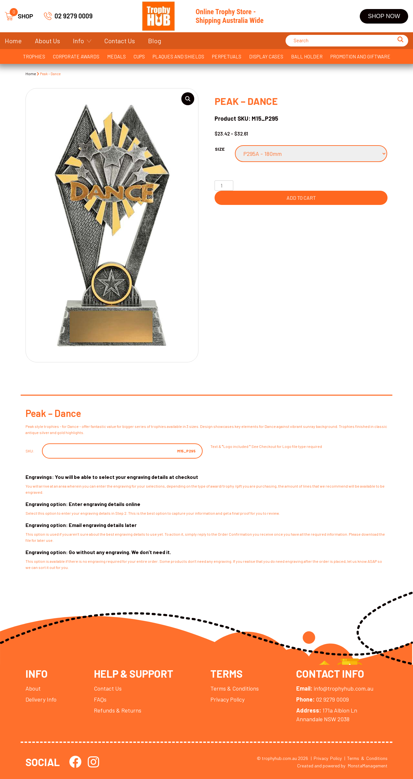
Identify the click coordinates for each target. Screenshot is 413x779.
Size (220, 149)
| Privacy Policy (326, 758)
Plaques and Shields (178, 56)
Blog (154, 41)
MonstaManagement (368, 765)
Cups (139, 56)
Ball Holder (307, 56)
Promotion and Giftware (360, 56)
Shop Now (384, 16)
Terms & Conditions (234, 688)
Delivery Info (40, 699)
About (33, 688)
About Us (47, 41)
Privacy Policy (227, 699)
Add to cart (301, 198)
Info (78, 41)
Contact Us (119, 41)
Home (13, 41)
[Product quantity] (224, 185)
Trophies (34, 56)
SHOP (19, 16)
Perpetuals (226, 56)
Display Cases (266, 56)
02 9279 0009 (74, 16)
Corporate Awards (76, 56)
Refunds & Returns (117, 710)
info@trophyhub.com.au (334, 688)
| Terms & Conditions (366, 758)
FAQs (100, 699)
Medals (116, 56)
